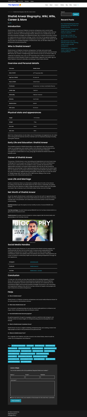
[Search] (78, 4)
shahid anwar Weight (39, 359)
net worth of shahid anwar (18, 345)
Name (12, 374)
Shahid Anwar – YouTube (36, 270)
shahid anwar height (49, 350)
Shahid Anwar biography (24, 348)
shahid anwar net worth (26, 359)
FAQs (70, 4)
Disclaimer (27, 1)
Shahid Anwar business (37, 348)
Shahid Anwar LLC (34, 266)
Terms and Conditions (12, 1)
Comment (13, 380)
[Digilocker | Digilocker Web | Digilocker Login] (15, 5)
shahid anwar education (50, 348)
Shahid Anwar (30, 345)
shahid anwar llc (13, 356)
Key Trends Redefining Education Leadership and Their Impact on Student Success (70, 25)
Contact (75, 4)
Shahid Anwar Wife (50, 359)
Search (63, 12)
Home (46, 4)
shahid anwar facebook (14, 350)
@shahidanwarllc (34, 262)
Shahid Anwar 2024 (39, 345)
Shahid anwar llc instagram (25, 356)
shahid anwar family (26, 350)
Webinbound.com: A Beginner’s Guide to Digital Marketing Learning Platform (69, 50)
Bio (12, 12)
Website (43, 374)
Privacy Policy (20, 1)
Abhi (10, 23)
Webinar (62, 4)
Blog (67, 4)
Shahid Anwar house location (28, 353)
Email (27, 374)
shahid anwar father (38, 350)
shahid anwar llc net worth (40, 356)
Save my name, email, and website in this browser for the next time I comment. (33, 397)
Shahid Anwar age (13, 348)
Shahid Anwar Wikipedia (14, 361)
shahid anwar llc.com (14, 359)
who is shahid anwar (26, 361)
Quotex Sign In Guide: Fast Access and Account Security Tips (69, 36)
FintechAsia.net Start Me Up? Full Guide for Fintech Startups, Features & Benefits (69, 31)
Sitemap (32, 1)
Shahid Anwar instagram (42, 353)
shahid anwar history (14, 353)
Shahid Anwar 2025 (50, 345)
